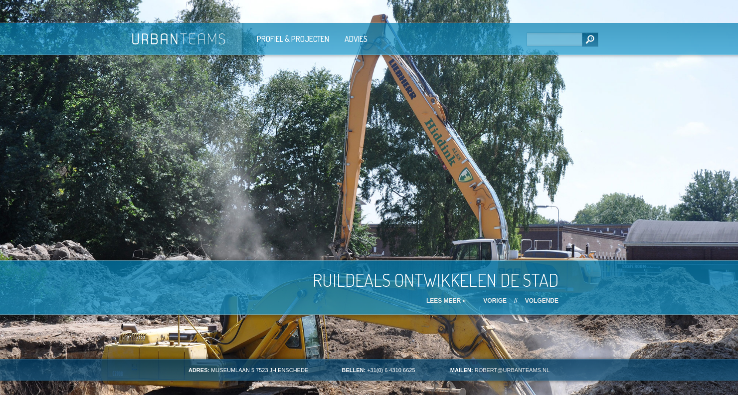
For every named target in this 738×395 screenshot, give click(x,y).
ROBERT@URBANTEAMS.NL (512, 370)
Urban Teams (192, 38)
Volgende (541, 301)
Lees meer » (446, 301)
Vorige (495, 301)
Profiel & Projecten (293, 39)
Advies (356, 39)
